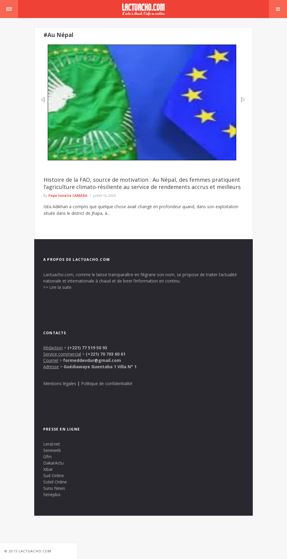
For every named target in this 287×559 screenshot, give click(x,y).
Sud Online (53, 475)
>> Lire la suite (57, 287)
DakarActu (53, 463)
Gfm (47, 456)
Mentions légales (59, 383)
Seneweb (52, 450)
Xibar (48, 469)
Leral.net (51, 444)
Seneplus (52, 494)
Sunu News (54, 488)
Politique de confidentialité (106, 383)
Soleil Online (55, 482)
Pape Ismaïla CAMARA (67, 195)
